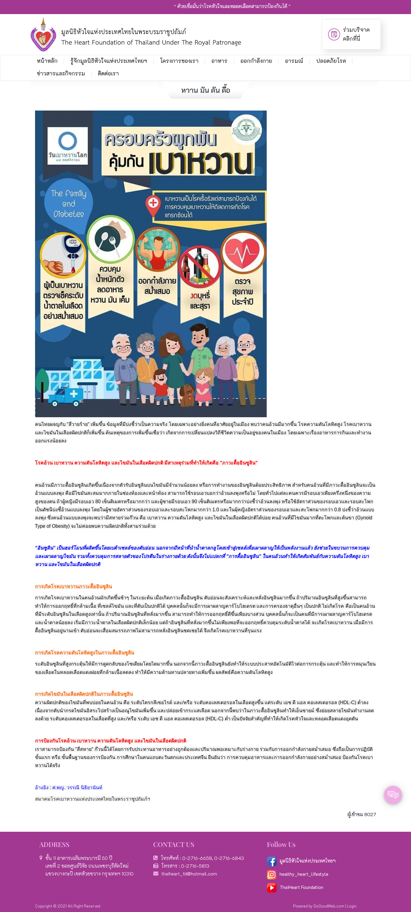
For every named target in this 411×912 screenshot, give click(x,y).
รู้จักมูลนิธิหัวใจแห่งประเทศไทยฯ (108, 60)
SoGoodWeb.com (328, 905)
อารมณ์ (294, 60)
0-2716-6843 (229, 858)
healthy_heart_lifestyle (297, 874)
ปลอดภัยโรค (331, 60)
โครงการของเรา (179, 60)
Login (352, 905)
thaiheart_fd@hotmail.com (189, 873)
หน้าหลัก (47, 60)
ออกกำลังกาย (256, 60)
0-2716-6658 (197, 858)
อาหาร (219, 60)
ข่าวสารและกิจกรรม (61, 73)
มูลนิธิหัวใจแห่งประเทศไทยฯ (301, 860)
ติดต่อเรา (108, 73)
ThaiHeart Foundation (301, 887)
